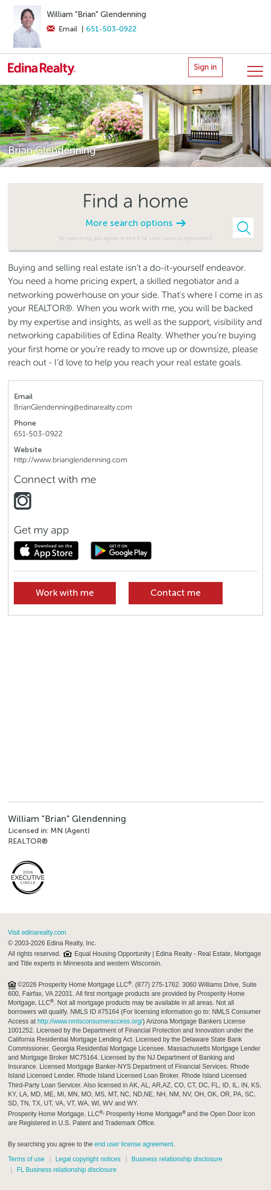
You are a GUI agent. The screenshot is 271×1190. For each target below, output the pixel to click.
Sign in (205, 67)
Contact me (175, 593)
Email (62, 29)
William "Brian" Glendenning (96, 14)
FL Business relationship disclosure (66, 1170)
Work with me (65, 593)
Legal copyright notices (88, 1159)
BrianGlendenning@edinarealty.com (73, 407)
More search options (135, 223)
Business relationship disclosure (176, 1159)
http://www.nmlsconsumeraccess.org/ (89, 1021)
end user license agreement (134, 1144)
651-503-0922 (111, 29)
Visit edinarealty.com (37, 932)
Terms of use (26, 1159)
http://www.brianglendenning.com (71, 460)
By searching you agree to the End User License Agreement (136, 238)
